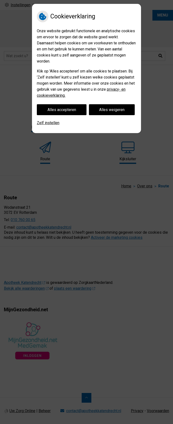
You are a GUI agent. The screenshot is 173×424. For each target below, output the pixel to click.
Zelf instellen (48, 122)
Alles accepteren (61, 109)
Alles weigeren (112, 109)
